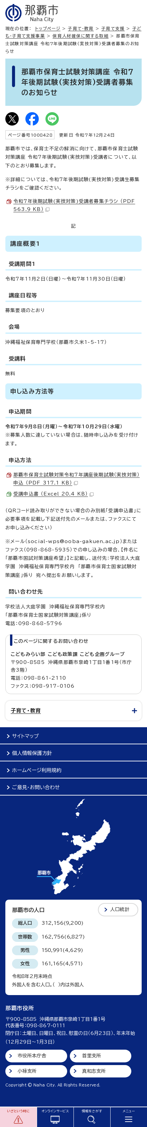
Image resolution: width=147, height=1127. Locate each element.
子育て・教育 (81, 28)
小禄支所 (27, 1071)
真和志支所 (94, 1071)
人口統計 (119, 909)
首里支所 (91, 1055)
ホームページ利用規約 (36, 770)
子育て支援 (113, 28)
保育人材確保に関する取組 (80, 36)
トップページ (47, 28)
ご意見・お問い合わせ (36, 787)
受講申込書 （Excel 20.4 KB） (53, 494)
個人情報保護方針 (32, 753)
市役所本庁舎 (32, 1055)
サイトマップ (25, 736)
